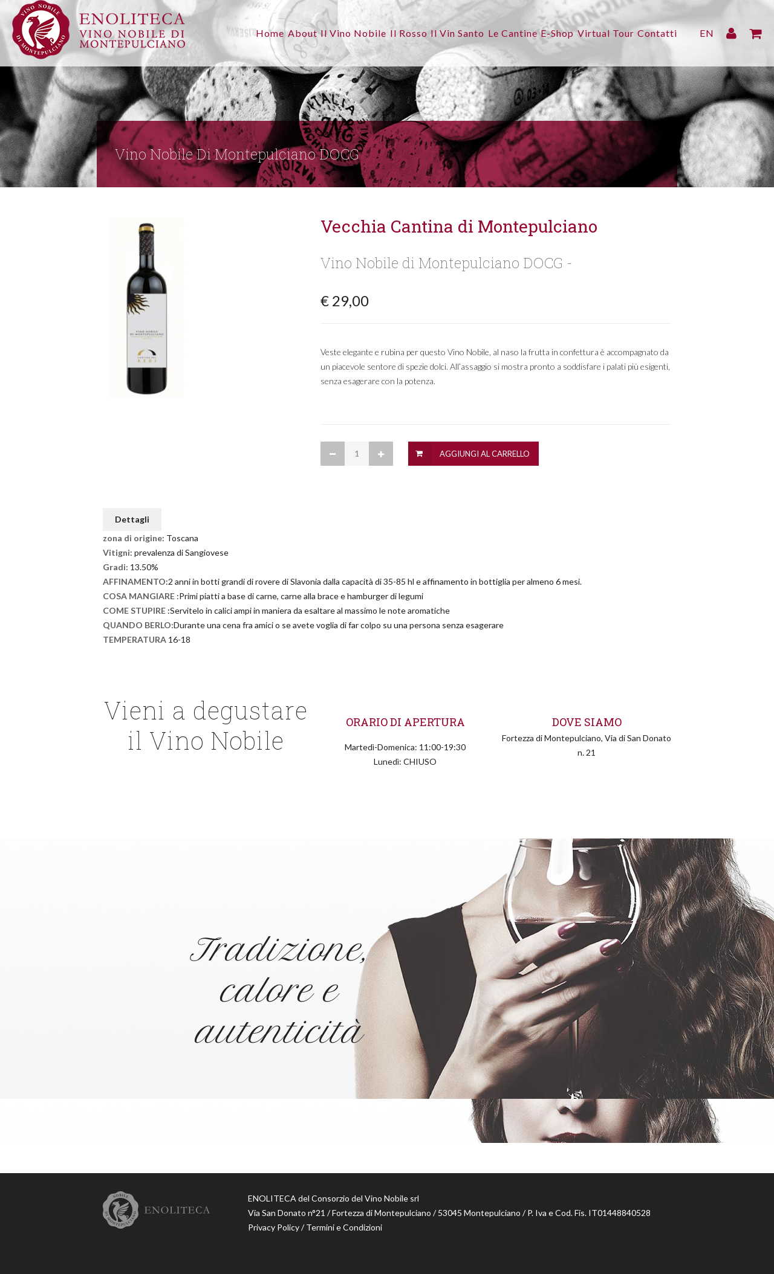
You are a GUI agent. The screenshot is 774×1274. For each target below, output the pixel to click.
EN (707, 33)
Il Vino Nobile (308, 33)
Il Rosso (370, 33)
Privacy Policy (273, 1227)
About (249, 33)
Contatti (657, 33)
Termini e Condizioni (344, 1227)
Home (209, 33)
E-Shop (542, 33)
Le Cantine (490, 33)
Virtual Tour (598, 33)
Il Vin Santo (427, 33)
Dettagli (132, 519)
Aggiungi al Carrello (485, 453)
